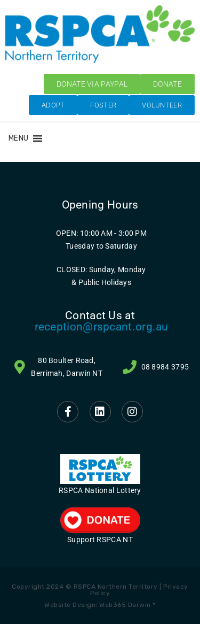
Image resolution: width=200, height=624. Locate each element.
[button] (18, 138)
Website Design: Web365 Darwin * (100, 604)
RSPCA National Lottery (100, 490)
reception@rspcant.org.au (102, 326)
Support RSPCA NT (100, 539)
